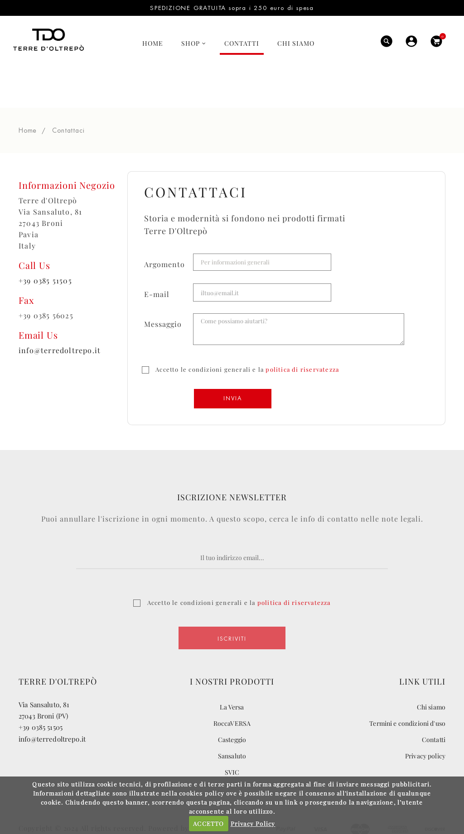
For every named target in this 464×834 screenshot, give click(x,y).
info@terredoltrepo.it (60, 313)
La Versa (232, 670)
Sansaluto (232, 718)
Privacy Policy (253, 823)
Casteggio (232, 702)
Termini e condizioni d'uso (407, 686)
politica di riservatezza (302, 332)
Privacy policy (425, 718)
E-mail (156, 257)
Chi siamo (431, 670)
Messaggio (163, 287)
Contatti (433, 702)
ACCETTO (208, 823)
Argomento (164, 227)
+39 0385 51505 (45, 243)
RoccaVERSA (232, 686)
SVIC (232, 735)
